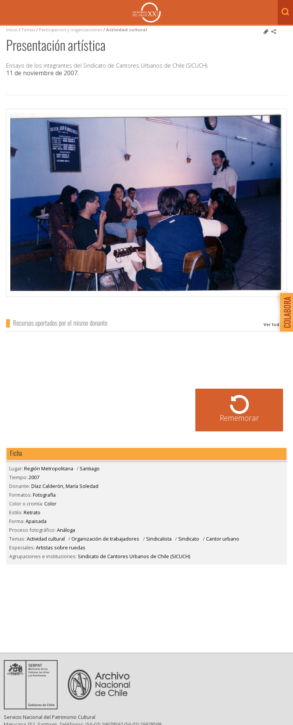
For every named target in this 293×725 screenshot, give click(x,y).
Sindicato (188, 538)
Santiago (90, 468)
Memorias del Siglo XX (147, 12)
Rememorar (239, 418)
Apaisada (36, 521)
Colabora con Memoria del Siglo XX (284, 312)
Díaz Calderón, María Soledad (275, 324)
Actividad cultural (126, 29)
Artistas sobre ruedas (60, 547)
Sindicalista (159, 538)
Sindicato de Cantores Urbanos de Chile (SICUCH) (134, 556)
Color (50, 503)
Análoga (66, 529)
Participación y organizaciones (70, 29)
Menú (7, 13)
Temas (28, 29)
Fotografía (44, 494)
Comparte (273, 32)
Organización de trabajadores (105, 538)
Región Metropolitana (48, 468)
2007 (34, 477)
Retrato (32, 512)
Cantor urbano (222, 538)
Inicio (12, 29)
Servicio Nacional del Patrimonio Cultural (49, 717)
